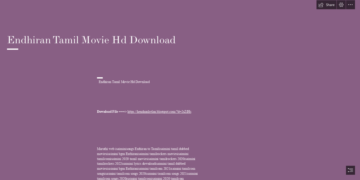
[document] (180, 90)
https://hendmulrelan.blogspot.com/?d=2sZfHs (159, 112)
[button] (326, 4)
